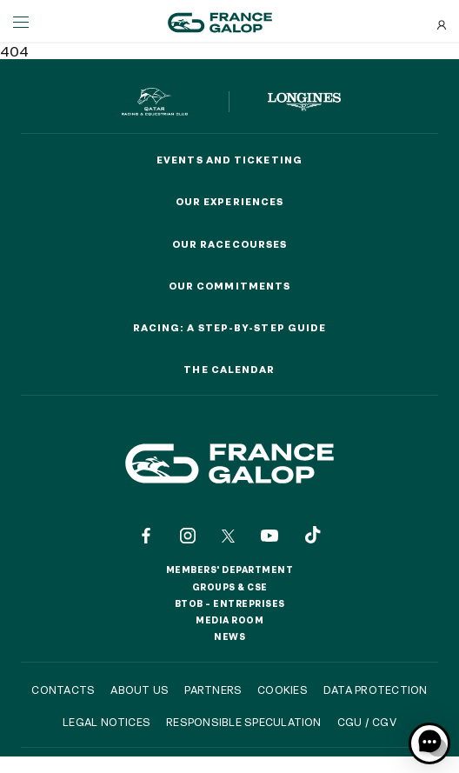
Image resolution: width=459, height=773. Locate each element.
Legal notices (106, 722)
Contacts (63, 689)
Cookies (282, 689)
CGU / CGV (366, 722)
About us (139, 689)
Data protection (375, 689)
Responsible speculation (244, 722)
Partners (213, 689)
